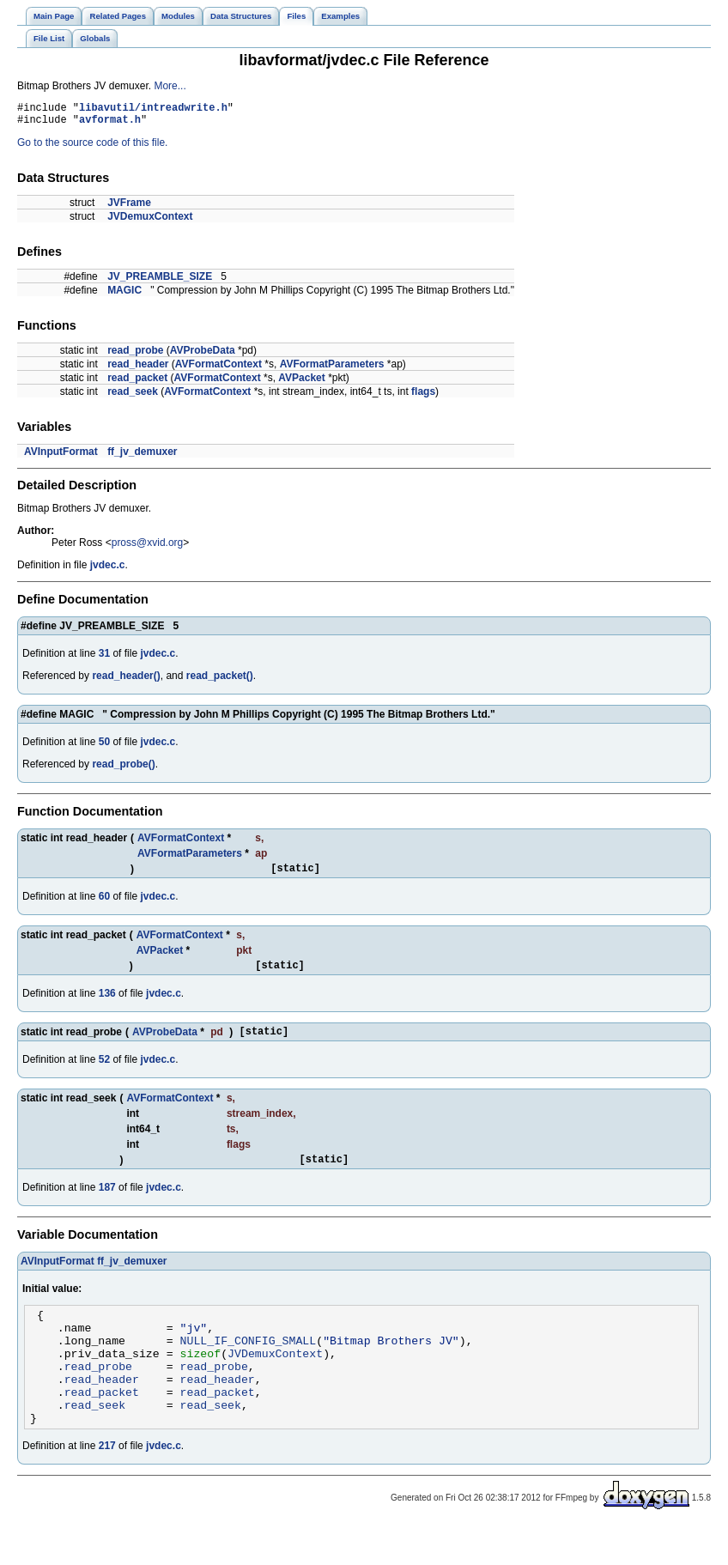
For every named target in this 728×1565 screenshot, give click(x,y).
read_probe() (123, 769)
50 (104, 747)
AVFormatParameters (332, 369)
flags (423, 397)
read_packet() (219, 681)
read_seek (132, 397)
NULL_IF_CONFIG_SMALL (248, 1363)
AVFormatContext (218, 369)
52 (104, 1072)
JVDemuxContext (149, 221)
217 (107, 1484)
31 (104, 658)
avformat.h (110, 124)
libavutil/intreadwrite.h (153, 109)
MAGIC (124, 295)
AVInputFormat (61, 457)
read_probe (135, 355)
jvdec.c (107, 570)
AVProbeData (202, 355)
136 (107, 1004)
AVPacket (301, 383)
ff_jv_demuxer (142, 457)
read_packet (137, 383)
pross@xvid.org (148, 548)
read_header (137, 369)
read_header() (126, 681)
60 (104, 904)
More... (169, 86)
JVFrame (129, 208)
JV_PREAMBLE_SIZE (159, 282)
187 (107, 1203)
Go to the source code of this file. (92, 148)
